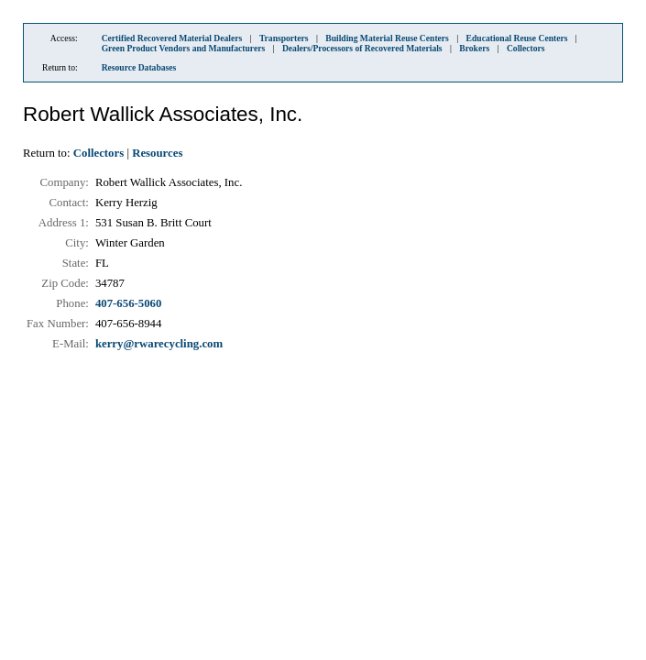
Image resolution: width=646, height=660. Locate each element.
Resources (157, 153)
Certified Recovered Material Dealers (172, 38)
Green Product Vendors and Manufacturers (184, 48)
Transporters (284, 38)
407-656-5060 (128, 303)
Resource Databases (139, 67)
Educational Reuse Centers (517, 38)
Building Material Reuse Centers (387, 38)
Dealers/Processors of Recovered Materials (362, 48)
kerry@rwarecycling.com (159, 343)
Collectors (526, 48)
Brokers (474, 48)
